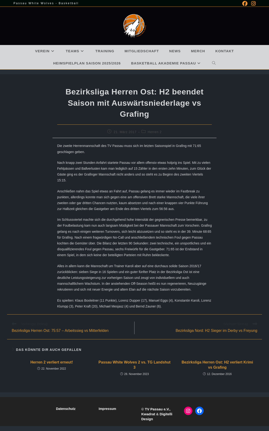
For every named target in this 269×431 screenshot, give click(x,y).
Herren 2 (154, 132)
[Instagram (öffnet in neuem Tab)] (252, 3)
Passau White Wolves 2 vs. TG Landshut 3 (134, 364)
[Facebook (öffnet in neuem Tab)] (244, 3)
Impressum (107, 409)
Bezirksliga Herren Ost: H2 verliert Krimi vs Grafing (217, 364)
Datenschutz (65, 409)
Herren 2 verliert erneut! (51, 362)
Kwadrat (148, 414)
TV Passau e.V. (157, 409)
